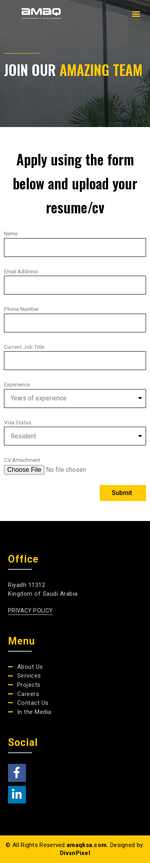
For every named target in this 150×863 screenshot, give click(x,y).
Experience (17, 384)
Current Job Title (24, 347)
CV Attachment (22, 460)
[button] (135, 13)
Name (11, 233)
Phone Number (21, 309)
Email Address (21, 271)
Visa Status (17, 422)
